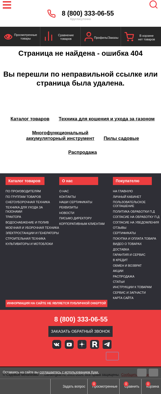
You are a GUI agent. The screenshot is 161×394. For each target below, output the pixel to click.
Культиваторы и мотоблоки (29, 243)
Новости (66, 213)
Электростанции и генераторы (32, 233)
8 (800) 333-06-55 (88, 13)
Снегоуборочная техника (28, 202)
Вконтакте (56, 344)
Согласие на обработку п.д (136, 216)
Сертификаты (124, 233)
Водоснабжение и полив (27, 222)
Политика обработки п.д (134, 211)
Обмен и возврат (127, 265)
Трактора (13, 216)
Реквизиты (68, 207)
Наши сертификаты (75, 202)
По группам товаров (23, 196)
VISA (43, 356)
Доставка (121, 249)
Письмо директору (75, 218)
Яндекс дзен (82, 344)
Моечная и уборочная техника (32, 227)
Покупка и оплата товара (134, 238)
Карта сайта (123, 298)
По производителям (23, 191)
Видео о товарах (127, 243)
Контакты (67, 196)
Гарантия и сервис (129, 254)
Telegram (107, 344)
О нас (64, 191)
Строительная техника (26, 238)
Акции (118, 271)
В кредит (120, 260)
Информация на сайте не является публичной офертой (56, 303)
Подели (86, 356)
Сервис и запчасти (129, 292)
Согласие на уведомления (136, 222)
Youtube (69, 344)
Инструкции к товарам (132, 287)
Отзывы (120, 227)
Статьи (119, 281)
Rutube (94, 344)
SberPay (112, 356)
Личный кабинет (127, 196)
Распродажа (123, 276)
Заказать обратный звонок (80, 331)
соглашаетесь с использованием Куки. (69, 372)
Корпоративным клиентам (82, 223)
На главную (123, 191)
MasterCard (62, 356)
